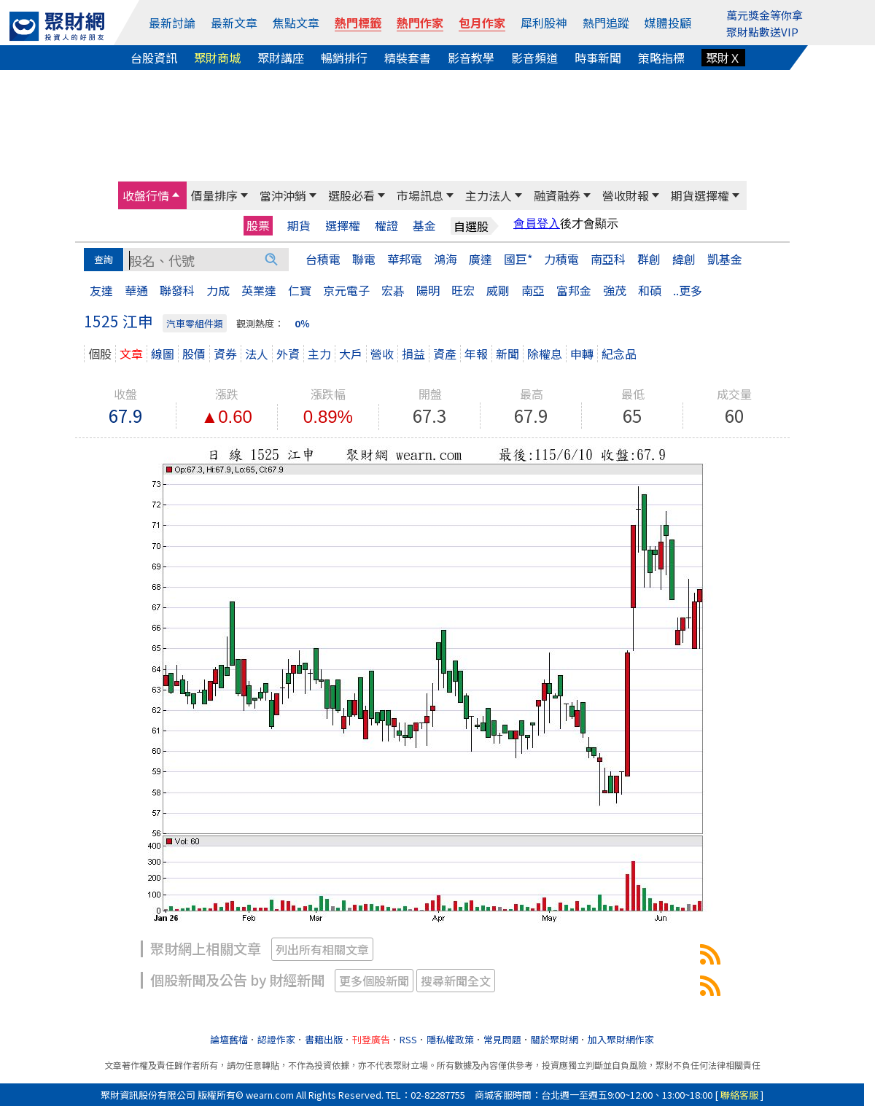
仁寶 (299, 290)
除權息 (544, 353)
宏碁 (393, 290)
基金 (424, 226)
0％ (302, 323)
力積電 (561, 259)
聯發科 (177, 290)
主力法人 (488, 195)
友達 (101, 290)
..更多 (687, 290)
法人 (256, 353)
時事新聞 (598, 57)
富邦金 (573, 290)
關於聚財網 (554, 1039)
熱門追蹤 (606, 22)
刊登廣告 (371, 1039)
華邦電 (404, 259)
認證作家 (276, 1039)
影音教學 (471, 57)
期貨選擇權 (700, 195)
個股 (100, 353)
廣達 (480, 259)
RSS (408, 1039)
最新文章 (234, 22)
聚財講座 (280, 57)
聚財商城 (217, 57)
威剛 (498, 290)
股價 (194, 353)
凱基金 (724, 259)
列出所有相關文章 (322, 949)
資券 (225, 353)
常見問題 (502, 1039)
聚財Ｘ (723, 57)
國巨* (518, 259)
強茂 (614, 290)
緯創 (684, 259)
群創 (649, 259)
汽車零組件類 (194, 323)
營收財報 (625, 195)
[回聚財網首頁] (56, 26)
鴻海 (445, 259)
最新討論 (172, 22)
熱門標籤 (358, 22)
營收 (382, 353)
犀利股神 (544, 22)
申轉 (582, 353)
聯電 (364, 259)
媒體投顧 (668, 22)
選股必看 (351, 195)
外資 (288, 353)
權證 (386, 226)
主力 (319, 353)
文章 (131, 353)
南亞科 (608, 259)
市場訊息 (420, 195)
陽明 (428, 290)
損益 (413, 353)
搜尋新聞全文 (456, 980)
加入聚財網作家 (621, 1039)
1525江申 (710, 954)
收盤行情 (145, 195)
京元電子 (346, 290)
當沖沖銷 (283, 195)
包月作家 (482, 22)
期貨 (299, 226)
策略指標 (661, 57)
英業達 (258, 290)
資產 (444, 353)
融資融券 (557, 195)
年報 (476, 353)
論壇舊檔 (229, 1039)
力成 (218, 290)
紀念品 (619, 353)
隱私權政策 (450, 1039)
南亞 (533, 290)
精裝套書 (407, 57)
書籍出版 (324, 1039)
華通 (136, 290)
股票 (258, 225)
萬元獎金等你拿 (764, 15)
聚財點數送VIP (762, 31)
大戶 (350, 353)
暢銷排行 (344, 57)
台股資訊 (154, 57)
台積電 (323, 259)
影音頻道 (534, 57)
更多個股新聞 (374, 980)
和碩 (649, 290)
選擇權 (342, 226)
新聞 (507, 353)
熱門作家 (420, 22)
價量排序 (214, 195)
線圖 (162, 353)
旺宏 (463, 290)
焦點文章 (296, 22)
